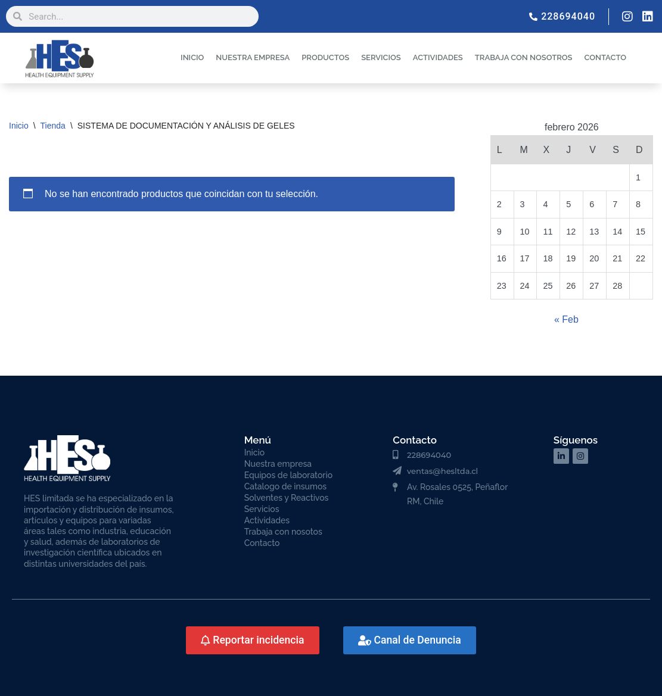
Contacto (262, 543)
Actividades (267, 520)
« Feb (566, 319)
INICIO (192, 57)
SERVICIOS (381, 57)
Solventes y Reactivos (286, 498)
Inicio (19, 125)
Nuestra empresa (278, 464)
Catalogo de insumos (285, 486)
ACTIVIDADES (438, 57)
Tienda (53, 125)
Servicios (261, 509)
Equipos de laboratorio (288, 475)
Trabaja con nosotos (283, 531)
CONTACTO (605, 57)
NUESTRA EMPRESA (253, 57)
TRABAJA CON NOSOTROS (524, 57)
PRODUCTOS (325, 57)
